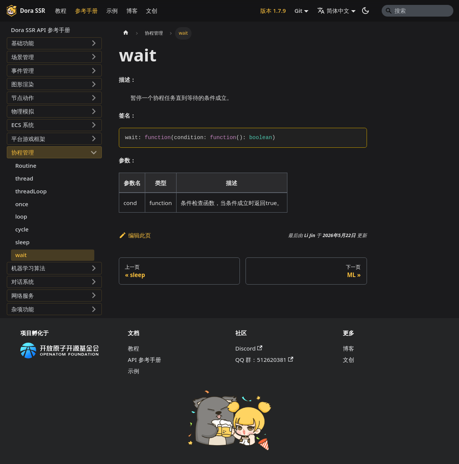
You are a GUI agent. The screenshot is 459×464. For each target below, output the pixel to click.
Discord (249, 348)
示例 (112, 10)
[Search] (417, 10)
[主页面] (125, 33)
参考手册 (86, 10)
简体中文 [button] (333, 10)
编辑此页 (135, 235)
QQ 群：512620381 (264, 359)
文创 (151, 10)
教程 (60, 10)
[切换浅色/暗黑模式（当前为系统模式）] (365, 10)
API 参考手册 (144, 359)
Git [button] (298, 10)
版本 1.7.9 (273, 10)
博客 (132, 10)
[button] (54, 43)
